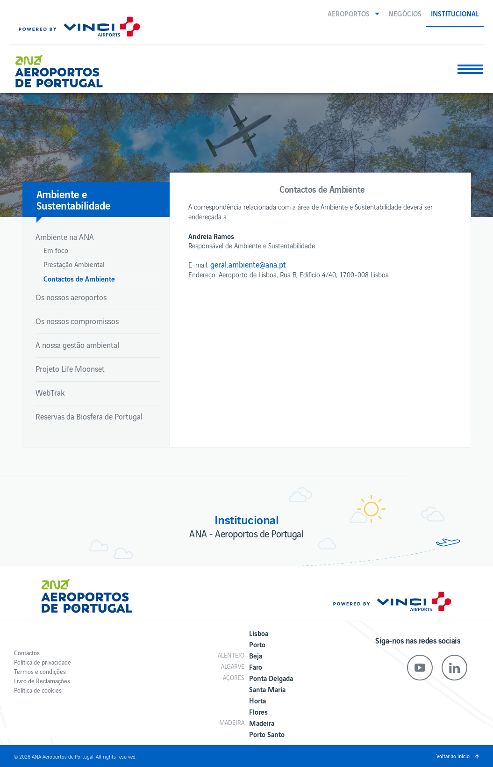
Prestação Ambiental (74, 264)
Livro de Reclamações (42, 680)
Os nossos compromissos (77, 320)
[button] (353, 13)
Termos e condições (40, 671)
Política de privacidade (42, 662)
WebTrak (50, 392)
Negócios (405, 13)
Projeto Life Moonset (70, 368)
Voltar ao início (453, 756)
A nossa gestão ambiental (77, 344)
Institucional (455, 13)
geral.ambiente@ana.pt (248, 264)
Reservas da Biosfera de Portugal (89, 416)
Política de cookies (38, 690)
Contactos (27, 652)
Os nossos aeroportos (71, 297)
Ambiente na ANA (65, 236)
